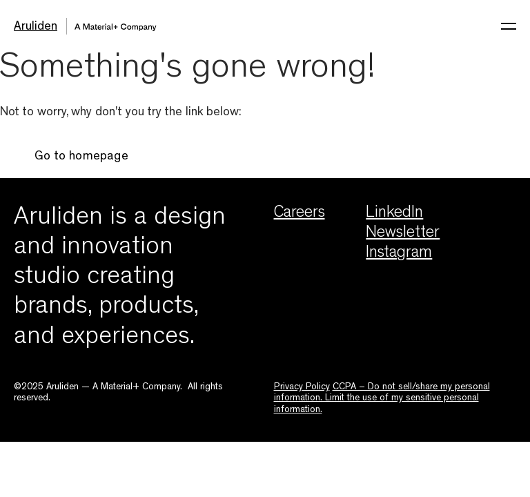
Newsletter (403, 234)
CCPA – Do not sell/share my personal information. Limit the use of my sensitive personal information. (382, 398)
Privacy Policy (302, 387)
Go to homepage (81, 157)
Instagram (399, 254)
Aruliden (35, 27)
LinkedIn (394, 214)
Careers (299, 214)
